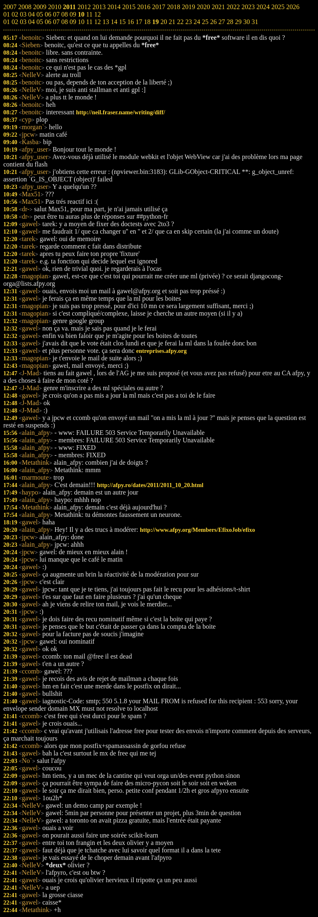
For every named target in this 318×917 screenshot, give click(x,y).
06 (48, 21)
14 (114, 21)
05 (39, 21)
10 (81, 21)
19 (155, 21)
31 (254, 21)
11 (89, 21)
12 (97, 21)
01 (6, 21)
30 (246, 21)
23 (188, 21)
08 (64, 21)
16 (130, 21)
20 (163, 21)
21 (172, 21)
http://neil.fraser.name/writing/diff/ (120, 112)
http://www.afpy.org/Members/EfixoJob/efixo (197, 529)
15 (122, 21)
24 (196, 21)
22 (180, 21)
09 (73, 21)
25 (205, 21)
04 (31, 21)
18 (147, 21)
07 (56, 21)
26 (213, 21)
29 (238, 21)
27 (221, 21)
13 (105, 21)
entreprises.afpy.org (161, 350)
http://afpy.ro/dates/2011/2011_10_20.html (150, 485)
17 (138, 21)
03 (23, 21)
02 (15, 21)
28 (229, 21)
